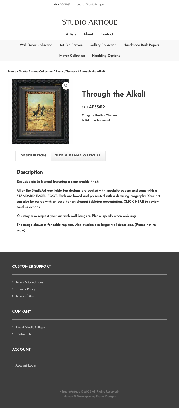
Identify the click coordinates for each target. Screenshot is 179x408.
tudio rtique (89, 22)
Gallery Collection (103, 45)
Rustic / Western (66, 71)
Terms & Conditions (29, 282)
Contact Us (23, 334)
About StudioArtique (30, 327)
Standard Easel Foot (37, 196)
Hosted (68, 396)
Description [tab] (33, 155)
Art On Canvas (71, 45)
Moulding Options (106, 56)
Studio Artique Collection (36, 71)
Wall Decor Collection (36, 45)
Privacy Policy (25, 289)
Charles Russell (100, 120)
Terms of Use (24, 296)
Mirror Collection (72, 56)
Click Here (134, 201)
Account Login (25, 365)
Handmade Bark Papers (141, 45)
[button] (66, 86)
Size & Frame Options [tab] (78, 155)
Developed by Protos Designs (96, 396)
